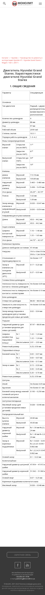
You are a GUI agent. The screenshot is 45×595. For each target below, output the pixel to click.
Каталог (5, 58)
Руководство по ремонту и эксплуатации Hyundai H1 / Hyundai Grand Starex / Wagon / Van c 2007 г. (22, 60)
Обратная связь (22, 555)
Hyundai (14, 58)
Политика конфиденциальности (30, 584)
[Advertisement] (22, 32)
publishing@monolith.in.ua (25, 579)
